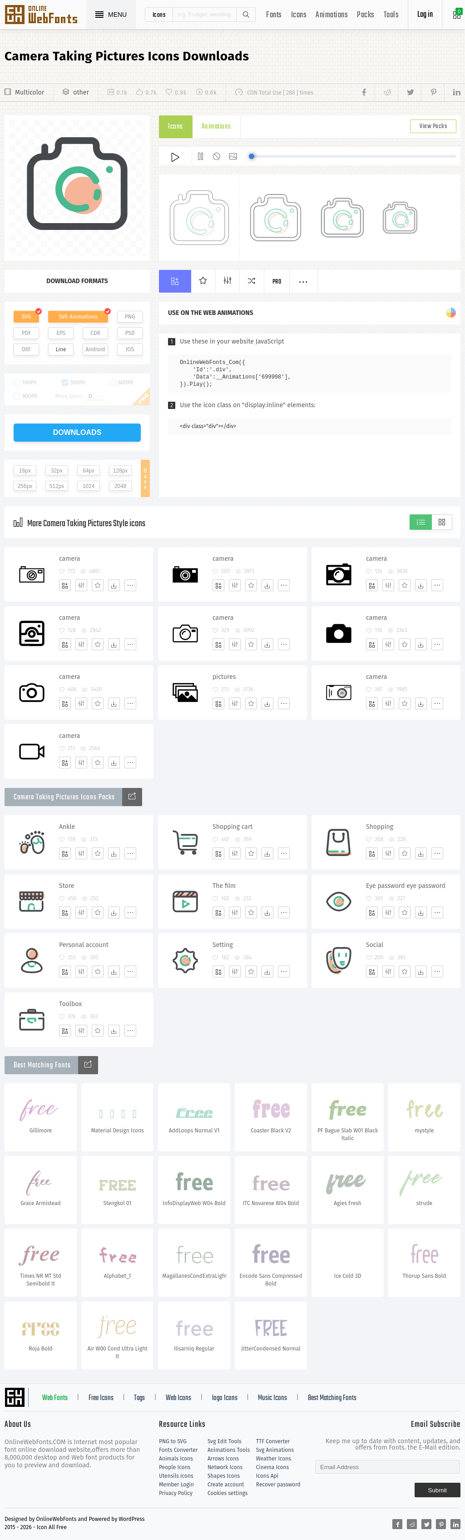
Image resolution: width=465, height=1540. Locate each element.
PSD (129, 333)
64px (88, 471)
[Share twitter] (409, 93)
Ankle (67, 827)
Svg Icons (45, 15)
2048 (120, 486)
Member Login (176, 1484)
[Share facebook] (367, 93)
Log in (425, 14)
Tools (391, 15)
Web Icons (178, 1398)
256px (25, 486)
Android (95, 349)
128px (120, 471)
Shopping (379, 827)
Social (374, 945)
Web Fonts (55, 1398)
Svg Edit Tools (225, 1441)
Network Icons (225, 1467)
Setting (223, 945)
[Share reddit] (386, 93)
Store (66, 886)
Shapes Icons (224, 1476)
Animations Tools (229, 1450)
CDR (95, 333)
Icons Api (267, 1476)
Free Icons (101, 1398)
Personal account (84, 945)
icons (159, 14)
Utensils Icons (176, 1476)
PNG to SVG (173, 1441)
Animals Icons (176, 1458)
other (81, 92)
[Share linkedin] (452, 93)
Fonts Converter (178, 1450)
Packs (366, 15)
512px (56, 486)
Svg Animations (275, 1450)
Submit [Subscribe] (437, 1490)
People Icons (174, 1467)
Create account (226, 1484)
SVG (26, 317)
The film (224, 886)
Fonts (274, 15)
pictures (224, 677)
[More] (130, 585)
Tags (139, 1398)
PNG (130, 317)
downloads (77, 432)
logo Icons (224, 1398)
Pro (277, 282)
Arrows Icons (223, 1458)
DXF (26, 349)
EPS (60, 333)
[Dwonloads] (114, 585)
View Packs (433, 126)
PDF (26, 333)
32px (57, 471)
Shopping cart (232, 827)
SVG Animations (78, 317)
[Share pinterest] (432, 93)
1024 (89, 486)
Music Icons (272, 1398)
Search (246, 14)
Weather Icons (273, 1458)
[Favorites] (98, 585)
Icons (299, 15)
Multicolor (29, 92)
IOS (130, 349)
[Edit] (81, 585)
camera (69, 559)
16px (25, 471)
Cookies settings (227, 1493)
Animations (332, 15)
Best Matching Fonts (332, 1398)
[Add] (65, 585)
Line (61, 349)
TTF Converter (273, 1441)
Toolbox (70, 1004)
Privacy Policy (176, 1493)
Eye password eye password (405, 886)
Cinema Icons (272, 1467)
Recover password (278, 1484)
